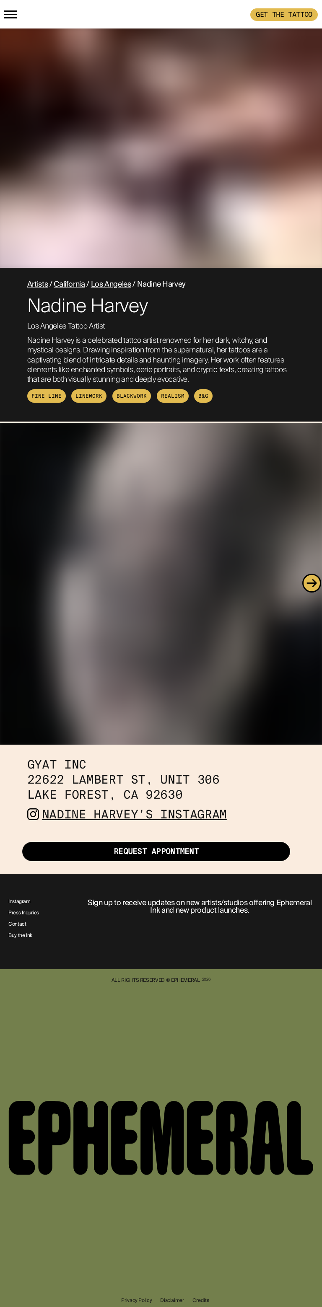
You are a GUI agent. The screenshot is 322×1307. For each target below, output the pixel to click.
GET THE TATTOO (284, 14)
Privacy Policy (136, 1300)
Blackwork (132, 396)
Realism (172, 396)
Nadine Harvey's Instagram (134, 814)
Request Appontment (156, 851)
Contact (17, 924)
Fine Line (46, 396)
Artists (37, 284)
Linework (88, 396)
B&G (203, 396)
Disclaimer (172, 1300)
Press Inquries (23, 913)
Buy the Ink (20, 936)
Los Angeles (111, 284)
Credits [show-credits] (200, 1300)
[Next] (311, 584)
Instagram (19, 902)
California (69, 284)
